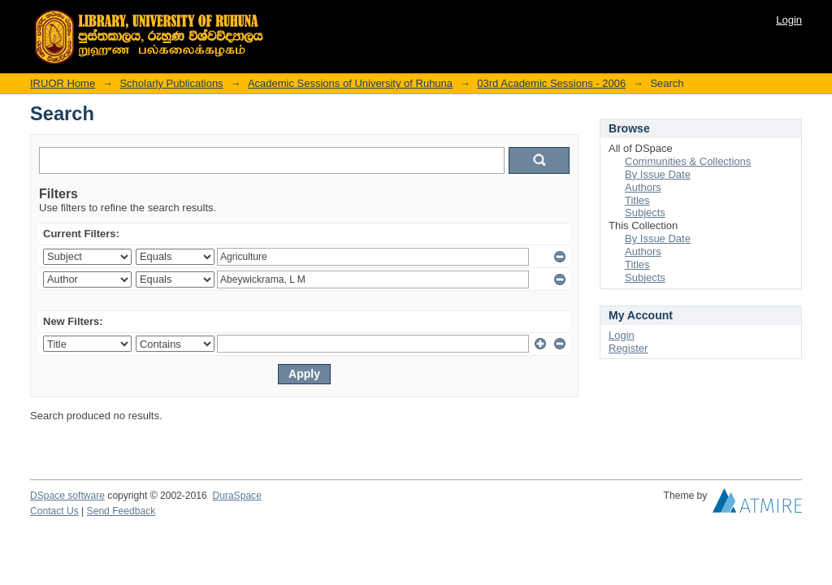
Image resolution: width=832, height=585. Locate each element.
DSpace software (67, 495)
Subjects (645, 212)
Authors (643, 187)
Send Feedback (121, 511)
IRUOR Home (62, 83)
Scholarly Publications (171, 83)
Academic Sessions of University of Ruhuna (350, 83)
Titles (637, 200)
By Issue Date (658, 174)
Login (789, 20)
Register (628, 348)
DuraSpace (236, 495)
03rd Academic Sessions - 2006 (551, 83)
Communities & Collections (688, 161)
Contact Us (54, 511)
